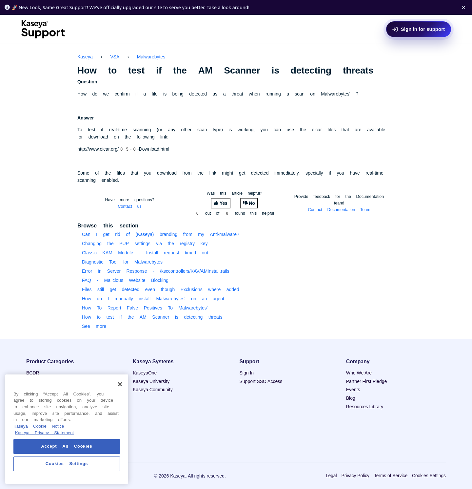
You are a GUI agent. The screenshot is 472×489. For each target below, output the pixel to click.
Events (353, 389)
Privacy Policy (355, 475)
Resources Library (365, 406)
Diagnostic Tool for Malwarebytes (122, 262)
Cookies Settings (429, 475)
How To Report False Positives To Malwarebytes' (144, 307)
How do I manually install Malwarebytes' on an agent (153, 298)
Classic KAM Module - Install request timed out (145, 252)
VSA (114, 56)
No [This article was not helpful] (252, 203)
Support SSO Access (261, 381)
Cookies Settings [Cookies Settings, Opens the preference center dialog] (67, 463)
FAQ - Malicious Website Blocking (125, 280)
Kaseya (85, 56)
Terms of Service (390, 475)
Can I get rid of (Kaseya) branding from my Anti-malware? (160, 234)
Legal (331, 475)
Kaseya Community (152, 389)
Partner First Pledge (366, 381)
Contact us (130, 206)
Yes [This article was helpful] (223, 203)
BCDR (32, 372)
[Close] (120, 384)
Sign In (247, 372)
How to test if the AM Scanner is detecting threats (152, 317)
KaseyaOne (145, 372)
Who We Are (359, 372)
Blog (350, 398)
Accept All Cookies (66, 446)
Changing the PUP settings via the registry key (145, 243)
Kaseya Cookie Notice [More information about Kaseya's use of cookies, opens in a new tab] (38, 426)
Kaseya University (151, 381)
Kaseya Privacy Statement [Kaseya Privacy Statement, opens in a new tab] (44, 432)
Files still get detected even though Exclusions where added (160, 289)
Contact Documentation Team (339, 209)
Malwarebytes (151, 56)
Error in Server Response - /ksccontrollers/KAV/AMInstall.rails (155, 271)
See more (94, 326)
